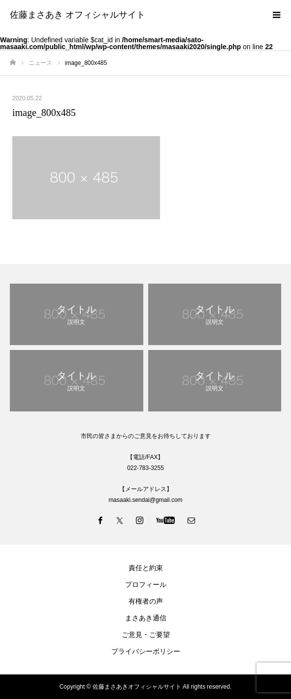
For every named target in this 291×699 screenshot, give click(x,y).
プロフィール (145, 584)
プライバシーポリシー (145, 651)
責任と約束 (146, 568)
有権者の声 (146, 601)
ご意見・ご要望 (146, 635)
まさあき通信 (145, 618)
